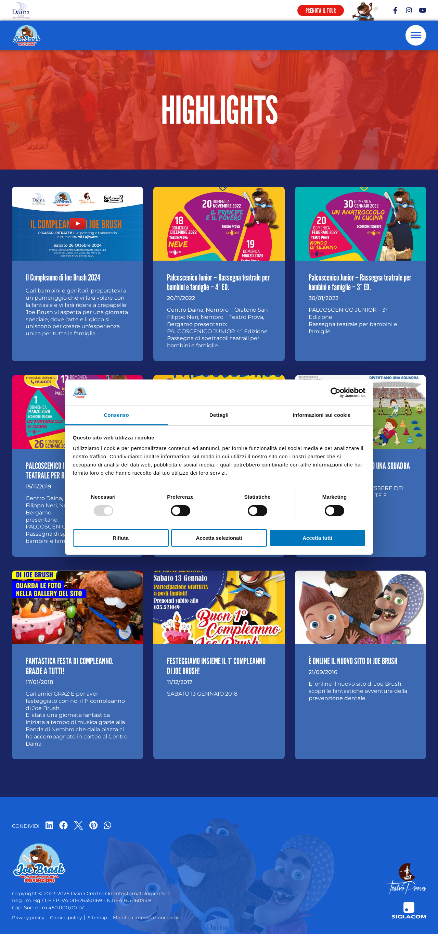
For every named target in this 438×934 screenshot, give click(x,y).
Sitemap (97, 917)
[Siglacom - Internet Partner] (409, 910)
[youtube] (422, 10)
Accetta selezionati (219, 538)
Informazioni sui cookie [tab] (322, 415)
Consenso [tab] (116, 415)
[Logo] (21, 10)
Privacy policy (28, 917)
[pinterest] (93, 826)
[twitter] (78, 826)
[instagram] (408, 10)
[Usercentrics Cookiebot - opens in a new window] (335, 392)
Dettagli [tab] (219, 415)
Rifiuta (121, 538)
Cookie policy (66, 917)
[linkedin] (49, 826)
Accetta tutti (317, 538)
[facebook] (395, 10)
